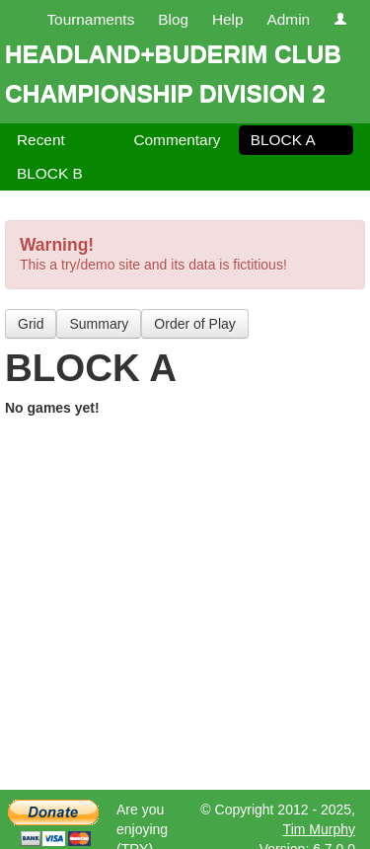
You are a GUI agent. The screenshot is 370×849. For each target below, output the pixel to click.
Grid (30, 324)
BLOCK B (50, 173)
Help (228, 19)
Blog (173, 19)
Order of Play (194, 324)
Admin (288, 19)
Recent (41, 139)
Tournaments (90, 19)
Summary (98, 324)
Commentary (176, 139)
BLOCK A (283, 139)
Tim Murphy (319, 829)
